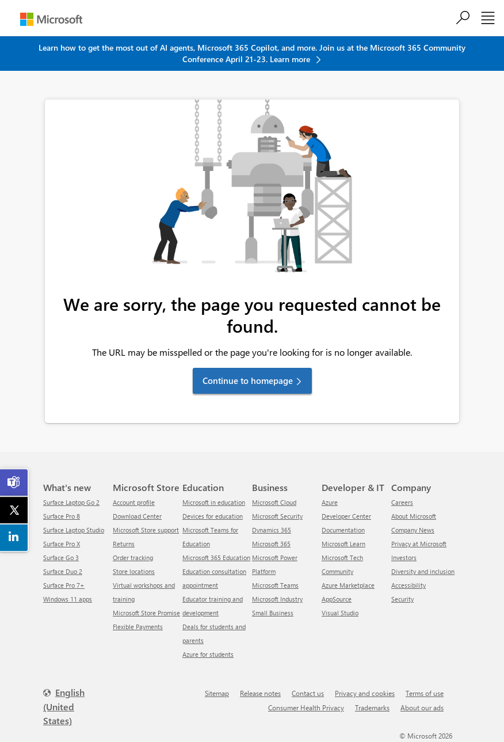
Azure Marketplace (348, 585)
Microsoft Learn (343, 543)
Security (402, 599)
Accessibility (408, 585)
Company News (412, 530)
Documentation (343, 530)
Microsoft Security (277, 516)
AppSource (337, 599)
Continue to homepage (248, 380)
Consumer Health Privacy (306, 707)
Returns (124, 543)
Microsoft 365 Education (216, 557)
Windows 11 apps (67, 599)
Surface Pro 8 (61, 516)
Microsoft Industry (277, 599)
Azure (330, 502)
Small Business (272, 612)
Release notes (260, 693)
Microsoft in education (213, 502)
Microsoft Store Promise (146, 612)
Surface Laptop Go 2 (71, 502)
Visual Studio (340, 612)
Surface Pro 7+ (64, 585)
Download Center (137, 516)
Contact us (308, 693)
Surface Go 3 (61, 557)
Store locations (134, 571)
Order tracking (133, 557)
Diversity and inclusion (423, 571)
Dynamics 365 (271, 530)
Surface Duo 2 (62, 571)
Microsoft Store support (146, 530)
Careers (402, 502)
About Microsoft (413, 516)
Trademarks (372, 707)
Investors (404, 557)
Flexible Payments (138, 626)
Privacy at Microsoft (418, 543)
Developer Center (346, 516)
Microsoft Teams (275, 585)
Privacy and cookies (365, 693)
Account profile (134, 502)
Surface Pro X (61, 543)
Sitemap (217, 693)
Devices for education (212, 516)
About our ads (422, 707)
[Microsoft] (51, 19)
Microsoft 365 (271, 543)
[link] (14, 482)
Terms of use (425, 693)
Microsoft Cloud (274, 502)
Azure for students (208, 654)
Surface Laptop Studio (73, 530)
